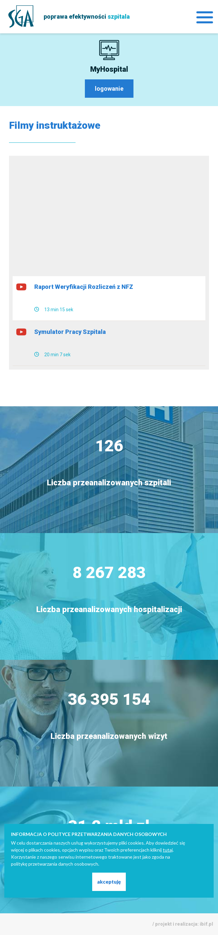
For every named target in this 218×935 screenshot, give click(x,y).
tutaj (168, 850)
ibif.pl (206, 924)
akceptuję (109, 882)
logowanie (109, 88)
